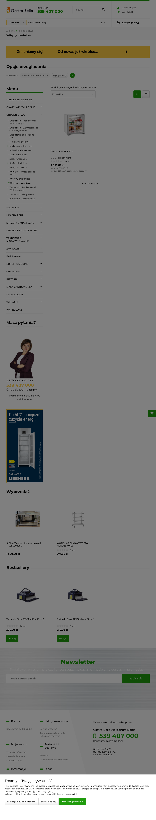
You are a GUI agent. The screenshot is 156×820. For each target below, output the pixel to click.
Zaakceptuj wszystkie (72, 801)
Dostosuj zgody (48, 801)
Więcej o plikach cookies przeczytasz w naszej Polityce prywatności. (41, 794)
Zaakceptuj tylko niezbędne (21, 801)
